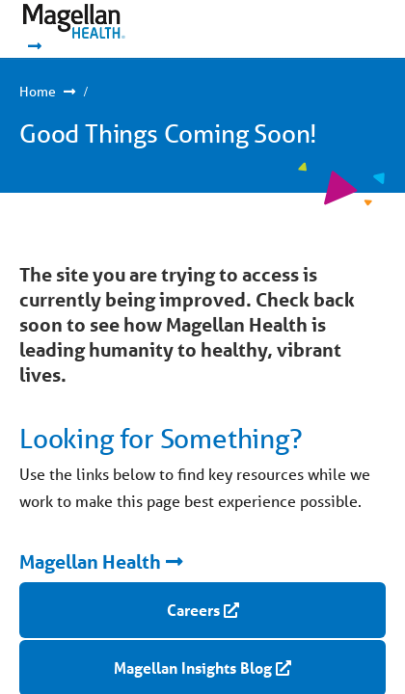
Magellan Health (90, 562)
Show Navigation (328, 29)
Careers (193, 610)
